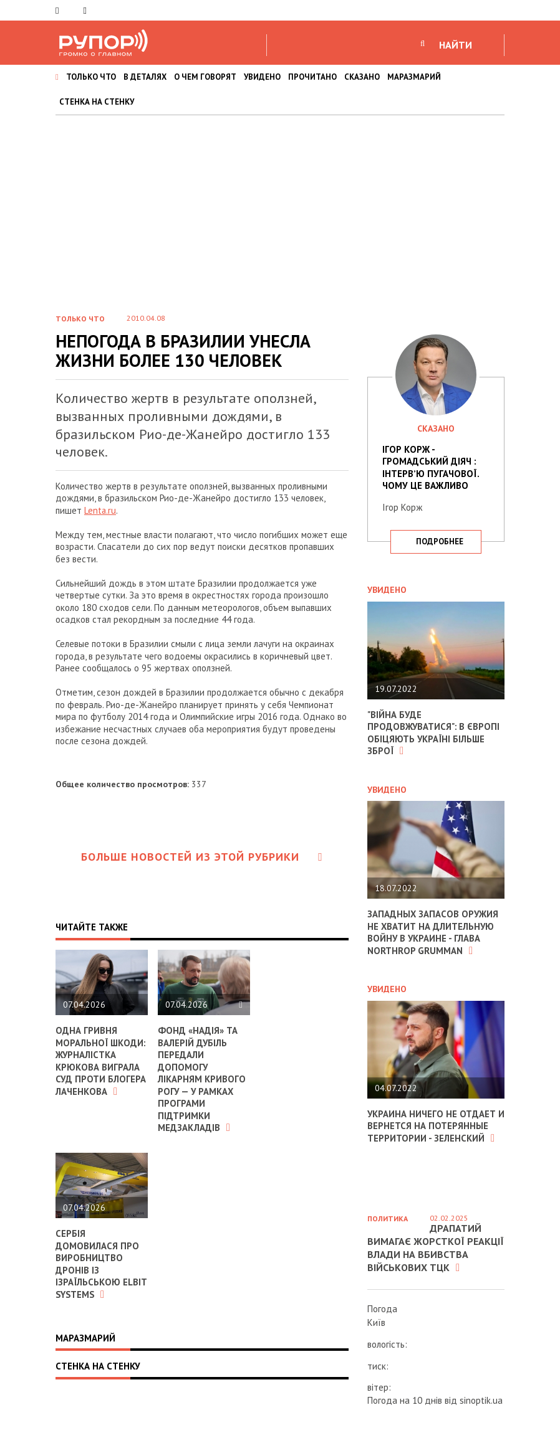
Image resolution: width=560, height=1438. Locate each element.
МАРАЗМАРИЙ (414, 77)
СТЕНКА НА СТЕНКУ (96, 102)
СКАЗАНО (362, 77)
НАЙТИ (455, 45)
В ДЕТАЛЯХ (145, 77)
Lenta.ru (100, 510)
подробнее (439, 541)
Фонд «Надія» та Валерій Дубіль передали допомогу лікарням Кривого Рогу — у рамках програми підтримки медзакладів (202, 1078)
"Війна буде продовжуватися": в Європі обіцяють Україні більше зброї (434, 733)
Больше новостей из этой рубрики (202, 856)
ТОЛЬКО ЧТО (91, 77)
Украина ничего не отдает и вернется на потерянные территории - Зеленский (432, 1126)
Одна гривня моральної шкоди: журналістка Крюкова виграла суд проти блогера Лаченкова (101, 1066)
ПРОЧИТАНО (312, 77)
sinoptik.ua (481, 1400)
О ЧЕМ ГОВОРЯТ (205, 77)
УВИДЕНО (262, 77)
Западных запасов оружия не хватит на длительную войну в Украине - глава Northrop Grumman (433, 932)
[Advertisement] (280, 208)
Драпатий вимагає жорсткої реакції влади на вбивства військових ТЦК (435, 1247)
